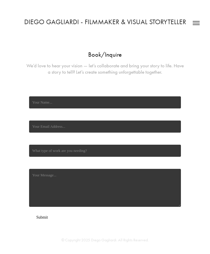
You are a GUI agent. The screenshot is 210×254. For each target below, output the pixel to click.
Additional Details (43, 164)
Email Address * (41, 116)
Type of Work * (40, 140)
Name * (35, 91)
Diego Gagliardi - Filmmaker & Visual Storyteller (105, 22)
